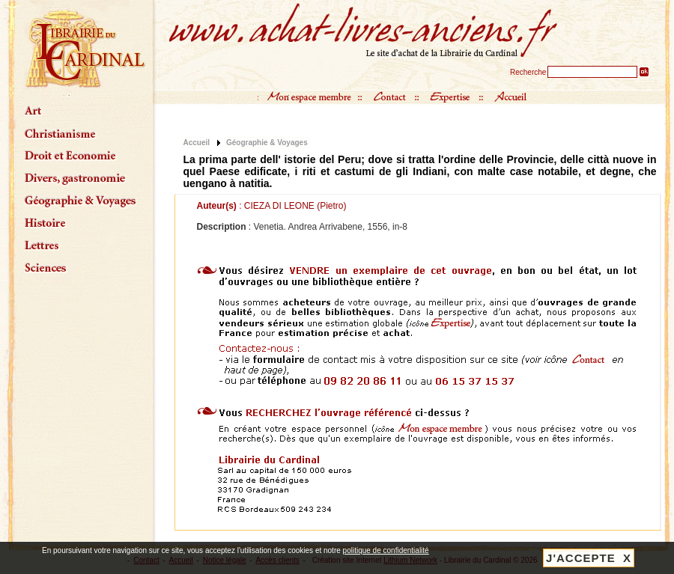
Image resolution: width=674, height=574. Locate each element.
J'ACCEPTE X (588, 558)
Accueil (196, 142)
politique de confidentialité (386, 550)
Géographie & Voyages (267, 142)
